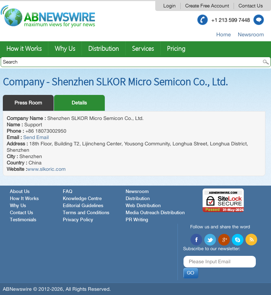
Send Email (36, 137)
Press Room (28, 103)
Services (143, 48)
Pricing (176, 48)
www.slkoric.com (46, 169)
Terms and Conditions (86, 213)
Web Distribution (143, 206)
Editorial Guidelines (83, 206)
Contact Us (251, 6)
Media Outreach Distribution (155, 213)
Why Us (65, 48)
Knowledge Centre (82, 199)
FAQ (67, 191)
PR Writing (137, 220)
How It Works (24, 199)
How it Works (24, 48)
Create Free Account (207, 6)
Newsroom (251, 34)
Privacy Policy (78, 220)
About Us (20, 191)
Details (79, 103)
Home (223, 34)
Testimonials (23, 220)
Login (169, 6)
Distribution (103, 48)
